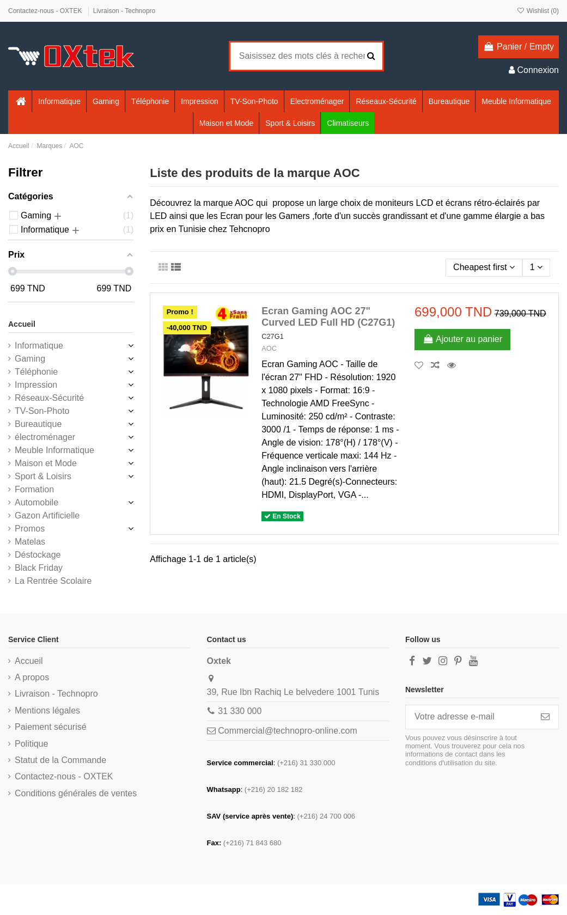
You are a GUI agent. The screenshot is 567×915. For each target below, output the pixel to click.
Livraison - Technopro (124, 11)
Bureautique (38, 424)
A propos (32, 677)
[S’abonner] (545, 717)
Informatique (39, 345)
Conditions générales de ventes (76, 793)
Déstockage (38, 554)
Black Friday (39, 567)
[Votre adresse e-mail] (469, 717)
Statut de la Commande (60, 760)
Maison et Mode (46, 463)
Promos (30, 528)
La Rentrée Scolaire (53, 580)
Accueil (21, 324)
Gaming (30, 358)
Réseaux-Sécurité (49, 397)
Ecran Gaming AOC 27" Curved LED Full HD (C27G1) (328, 317)
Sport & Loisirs (43, 476)
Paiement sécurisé (51, 726)
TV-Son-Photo (42, 411)
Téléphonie (36, 371)
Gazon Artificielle (47, 515)
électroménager (45, 437)
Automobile (36, 502)
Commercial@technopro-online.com (287, 730)
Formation (34, 489)
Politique (31, 743)
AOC (269, 348)
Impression (36, 384)
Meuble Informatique (54, 450)
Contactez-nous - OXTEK (46, 11)
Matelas (30, 541)
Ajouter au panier (462, 339)
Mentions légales (47, 710)
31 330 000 (239, 711)
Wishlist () (537, 11)
